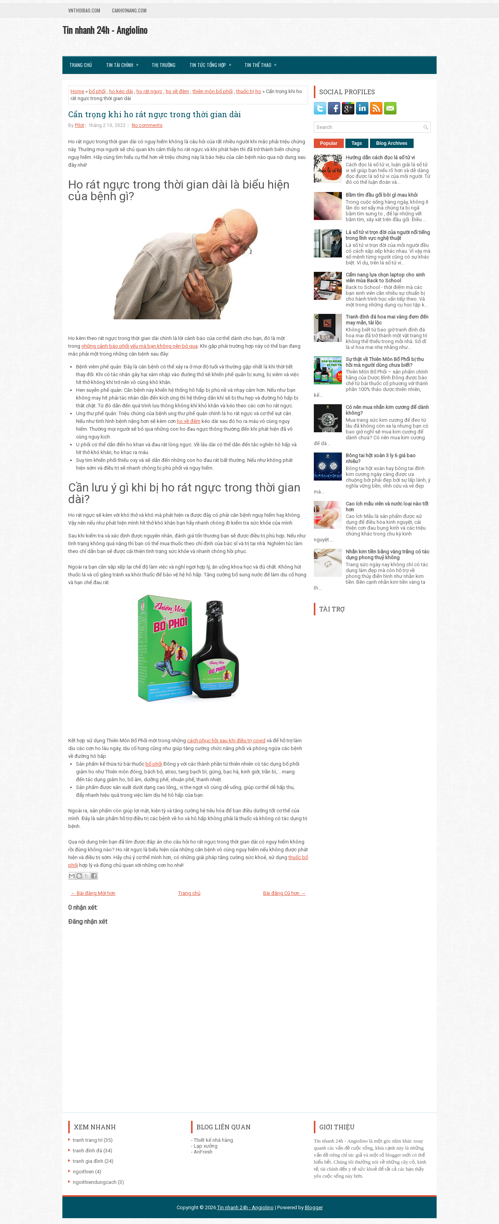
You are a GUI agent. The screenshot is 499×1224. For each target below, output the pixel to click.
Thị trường (163, 65)
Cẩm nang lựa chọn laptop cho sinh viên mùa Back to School (385, 278)
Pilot (79, 125)
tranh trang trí (88, 1140)
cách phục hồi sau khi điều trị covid (226, 740)
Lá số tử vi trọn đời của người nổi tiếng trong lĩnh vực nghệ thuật (388, 235)
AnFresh (203, 1152)
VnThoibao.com (84, 10)
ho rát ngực (149, 91)
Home (77, 91)
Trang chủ (80, 65)
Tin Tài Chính (124, 62)
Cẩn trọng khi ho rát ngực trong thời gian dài (154, 114)
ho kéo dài (121, 91)
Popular (329, 143)
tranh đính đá (87, 1151)
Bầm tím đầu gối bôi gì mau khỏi (382, 195)
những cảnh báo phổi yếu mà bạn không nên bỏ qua (139, 346)
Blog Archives (391, 143)
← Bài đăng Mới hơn (93, 893)
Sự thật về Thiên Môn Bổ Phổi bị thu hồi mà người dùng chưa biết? (385, 362)
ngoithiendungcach (95, 1182)
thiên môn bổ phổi (213, 91)
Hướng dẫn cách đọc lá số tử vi (380, 157)
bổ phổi (97, 91)
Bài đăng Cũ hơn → (284, 893)
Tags (357, 143)
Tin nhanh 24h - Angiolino (104, 30)
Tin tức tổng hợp (212, 62)
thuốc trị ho (248, 91)
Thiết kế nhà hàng (213, 1140)
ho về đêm (177, 91)
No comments (147, 125)
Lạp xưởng (206, 1146)
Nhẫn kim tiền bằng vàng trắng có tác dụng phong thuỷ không (387, 554)
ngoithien (83, 1172)
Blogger (314, 1207)
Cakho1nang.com (129, 10)
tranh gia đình (88, 1161)
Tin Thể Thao (262, 62)
